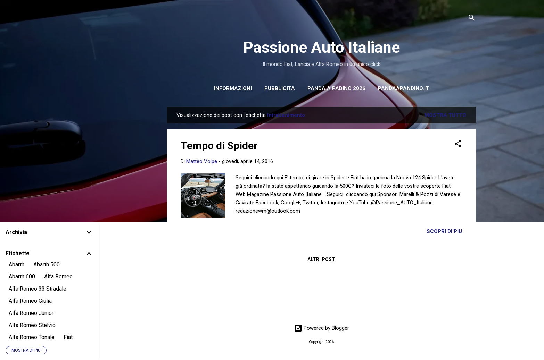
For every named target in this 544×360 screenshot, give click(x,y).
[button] (458, 144)
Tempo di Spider (219, 145)
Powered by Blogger (321, 328)
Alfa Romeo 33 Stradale (37, 288)
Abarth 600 (22, 276)
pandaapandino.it (403, 88)
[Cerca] (472, 18)
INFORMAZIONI (233, 88)
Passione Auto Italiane (321, 47)
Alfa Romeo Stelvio (32, 325)
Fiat (68, 337)
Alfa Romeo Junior (31, 313)
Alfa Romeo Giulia (30, 301)
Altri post (321, 259)
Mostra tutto (445, 115)
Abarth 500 (46, 264)
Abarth (16, 264)
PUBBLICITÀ (279, 88)
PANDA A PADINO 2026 (336, 88)
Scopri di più (444, 231)
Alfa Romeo (58, 276)
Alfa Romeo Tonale (32, 337)
